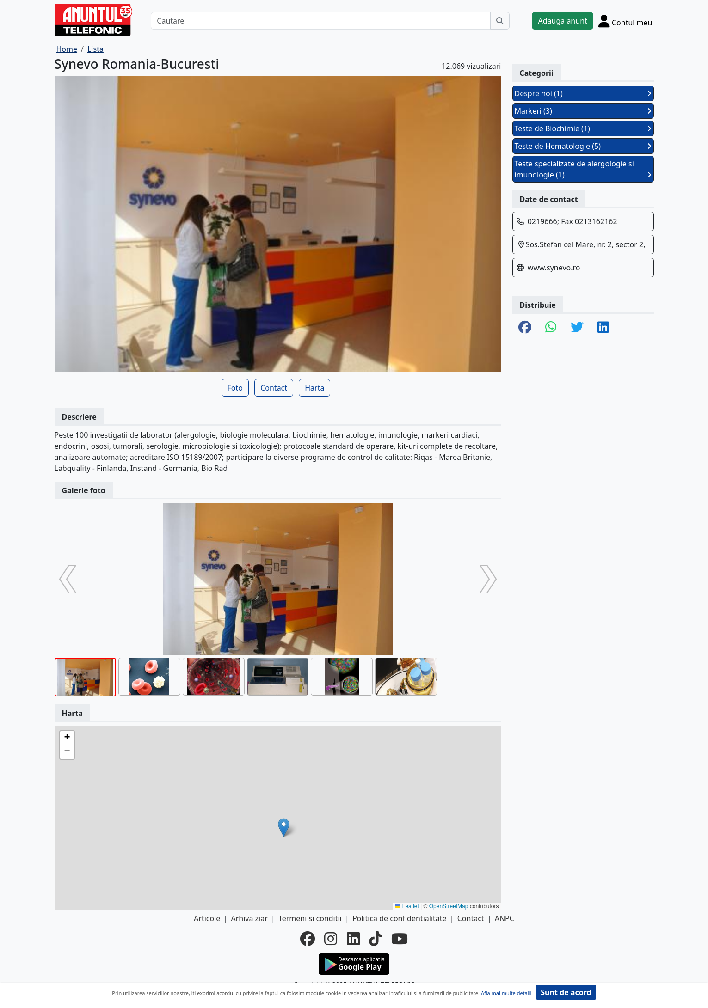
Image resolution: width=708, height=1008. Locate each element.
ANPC (504, 918)
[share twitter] (577, 328)
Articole (207, 918)
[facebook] (307, 939)
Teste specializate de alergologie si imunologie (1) (583, 169)
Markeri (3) (583, 111)
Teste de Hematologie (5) (583, 146)
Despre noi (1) (583, 93)
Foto (235, 388)
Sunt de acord (566, 992)
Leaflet (407, 906)
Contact (273, 388)
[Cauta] (500, 21)
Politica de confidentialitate (399, 918)
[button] (283, 827)
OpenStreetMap (448, 906)
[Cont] (625, 20)
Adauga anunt (562, 21)
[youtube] (399, 939)
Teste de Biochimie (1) (583, 128)
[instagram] (330, 939)
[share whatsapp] (551, 328)
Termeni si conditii (310, 918)
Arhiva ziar (249, 918)
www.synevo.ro (554, 268)
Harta (314, 388)
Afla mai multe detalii (506, 993)
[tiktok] (375, 939)
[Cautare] (321, 21)
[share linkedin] (603, 328)
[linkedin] (353, 939)
